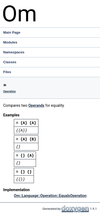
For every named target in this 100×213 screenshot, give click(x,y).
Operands (36, 105)
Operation (9, 91)
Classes (51, 62)
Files (51, 72)
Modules (10, 42)
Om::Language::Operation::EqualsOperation (50, 196)
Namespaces (51, 52)
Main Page (11, 32)
